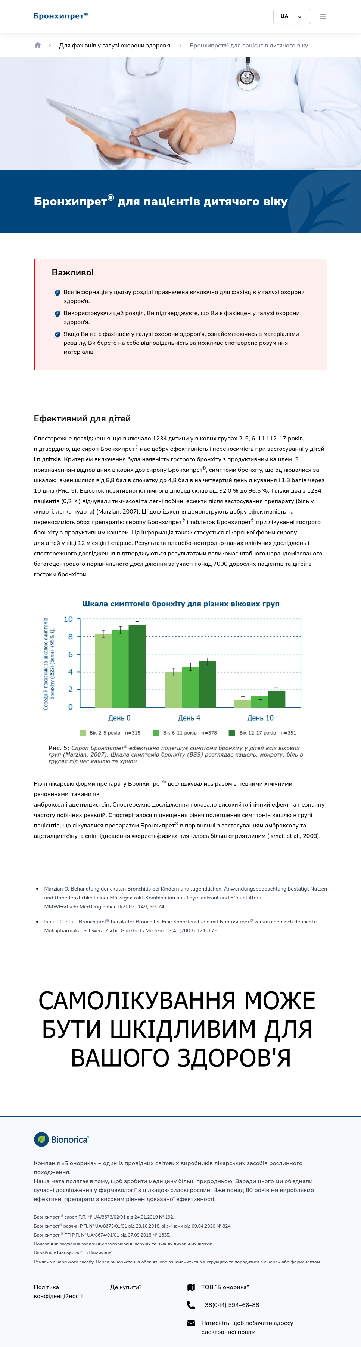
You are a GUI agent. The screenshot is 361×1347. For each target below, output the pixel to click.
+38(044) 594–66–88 (230, 1305)
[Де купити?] (125, 1287)
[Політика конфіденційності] (66, 1292)
